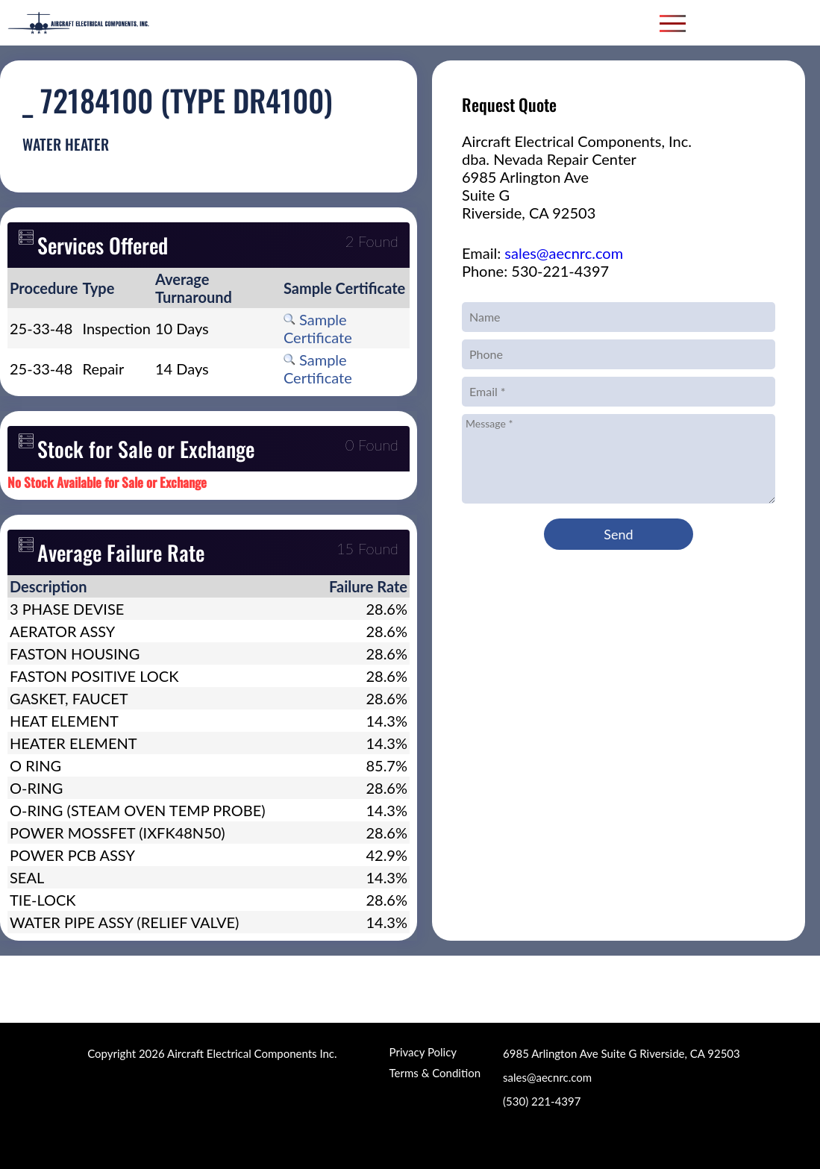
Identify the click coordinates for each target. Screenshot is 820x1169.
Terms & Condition (435, 1072)
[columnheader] (44, 288)
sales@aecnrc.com (563, 253)
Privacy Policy (423, 1052)
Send (618, 534)
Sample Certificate (318, 328)
